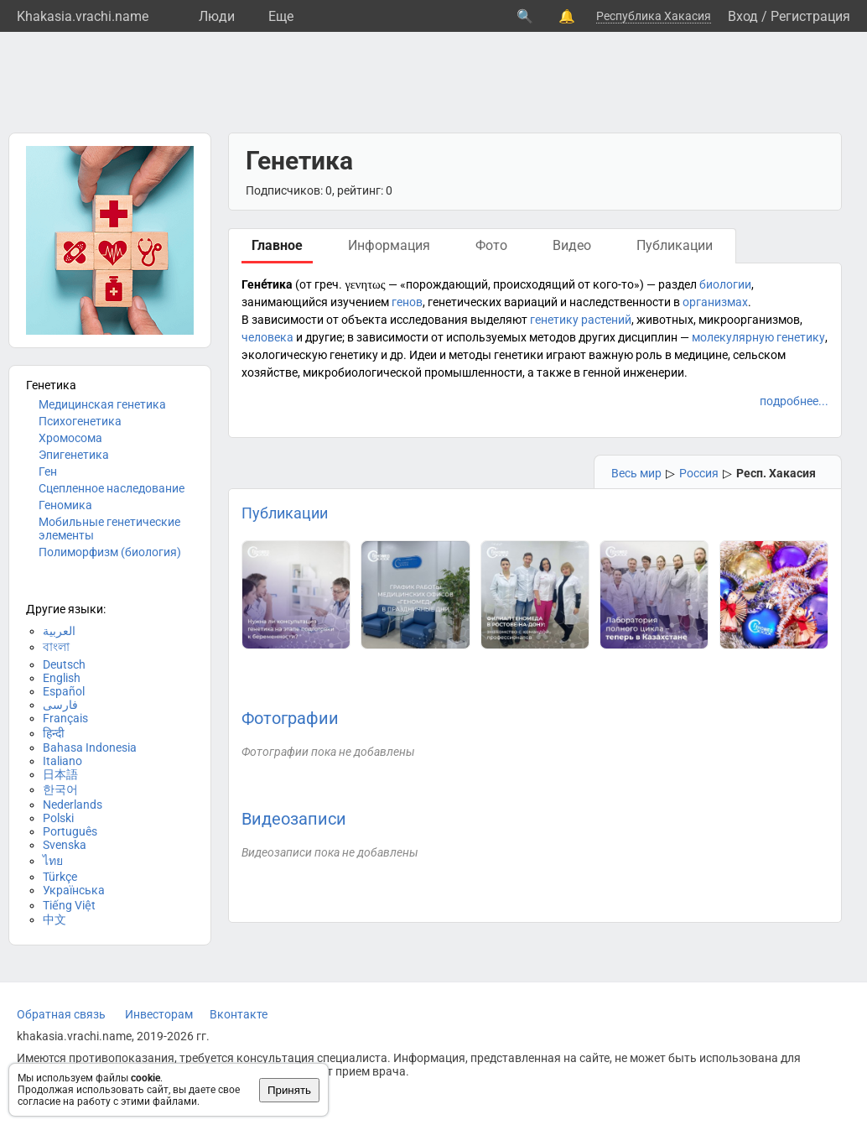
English (61, 678)
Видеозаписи (293, 819)
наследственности (620, 302)
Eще (280, 16)
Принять (289, 1090)
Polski (58, 818)
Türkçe (60, 876)
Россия (699, 473)
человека (267, 337)
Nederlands (72, 804)
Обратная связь (61, 1014)
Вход (743, 16)
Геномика (65, 505)
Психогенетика (80, 421)
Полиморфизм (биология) (110, 552)
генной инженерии (633, 372)
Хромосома (70, 438)
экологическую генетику (309, 355)
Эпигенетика (74, 454)
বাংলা (56, 647)
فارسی (60, 704)
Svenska (64, 845)
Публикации (284, 513)
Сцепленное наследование (111, 488)
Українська (74, 890)
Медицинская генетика (102, 404)
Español (64, 691)
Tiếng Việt (69, 905)
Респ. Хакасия (776, 473)
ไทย (53, 860)
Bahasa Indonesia (90, 747)
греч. (328, 284)
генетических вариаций (493, 302)
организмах (715, 302)
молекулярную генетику (758, 337)
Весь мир (636, 473)
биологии (725, 284)
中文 (54, 919)
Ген (48, 471)
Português (70, 831)
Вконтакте (238, 1014)
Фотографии (290, 718)
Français (65, 718)
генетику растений (580, 319)
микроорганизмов (749, 319)
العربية (59, 631)
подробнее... (794, 401)
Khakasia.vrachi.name (82, 16)
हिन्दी (54, 733)
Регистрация (810, 16)
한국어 (60, 789)
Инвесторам (159, 1014)
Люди (217, 16)
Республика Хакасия (653, 16)
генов (407, 302)
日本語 (60, 774)
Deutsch (64, 664)
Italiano (62, 761)
